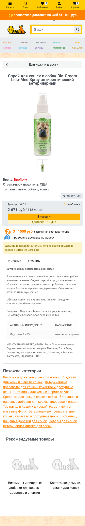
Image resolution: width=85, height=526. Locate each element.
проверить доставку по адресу (33, 237)
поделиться (72, 195)
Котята (7, 48)
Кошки (7, 42)
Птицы (76, 42)
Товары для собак (63, 421)
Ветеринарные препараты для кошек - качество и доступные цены (38, 387)
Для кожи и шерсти (32, 64)
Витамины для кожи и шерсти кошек (31, 377)
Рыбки (57, 42)
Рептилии (59, 48)
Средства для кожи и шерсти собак (30, 397)
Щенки (23, 48)
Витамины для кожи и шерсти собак (41, 392)
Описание (13, 261)
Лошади (77, 48)
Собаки (23, 42)
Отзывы (34, 261)
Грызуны (40, 42)
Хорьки (39, 48)
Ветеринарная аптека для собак (27, 426)
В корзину (44, 216)
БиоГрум (20, 179)
